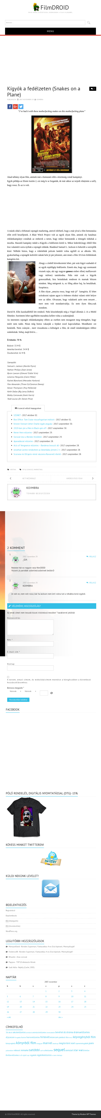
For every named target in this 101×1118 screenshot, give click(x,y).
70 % (24, 469)
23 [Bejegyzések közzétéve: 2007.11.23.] (59, 1007)
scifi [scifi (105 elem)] (41, 1051)
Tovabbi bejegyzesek (38, 493)
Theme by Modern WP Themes (84, 1114)
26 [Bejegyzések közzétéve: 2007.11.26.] (8, 1012)
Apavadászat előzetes (23, 441)
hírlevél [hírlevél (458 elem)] (45, 1037)
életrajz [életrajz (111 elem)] (59, 1055)
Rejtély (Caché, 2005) (26, 967)
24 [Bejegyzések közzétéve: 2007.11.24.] (72, 1007)
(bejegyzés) (12, 921)
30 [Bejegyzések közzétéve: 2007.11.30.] (59, 1012)
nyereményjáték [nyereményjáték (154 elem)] (82, 1043)
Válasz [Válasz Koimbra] (92, 583)
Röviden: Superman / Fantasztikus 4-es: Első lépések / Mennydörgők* (48, 946)
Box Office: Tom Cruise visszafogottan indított (34, 419)
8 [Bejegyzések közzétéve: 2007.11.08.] (45, 996)
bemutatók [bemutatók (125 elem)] (51, 1032)
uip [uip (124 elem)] (28, 1055)
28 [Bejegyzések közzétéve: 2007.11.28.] (34, 1012)
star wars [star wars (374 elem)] (79, 1050)
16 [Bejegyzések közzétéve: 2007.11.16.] (59, 1002)
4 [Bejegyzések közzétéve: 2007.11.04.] (84, 991)
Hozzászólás (13, 618)
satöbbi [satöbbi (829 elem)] (34, 1050)
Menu (50, 31)
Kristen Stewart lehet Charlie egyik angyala (33, 423)
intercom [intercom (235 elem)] (54, 1037)
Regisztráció (10, 910)
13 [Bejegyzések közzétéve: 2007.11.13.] (21, 1002)
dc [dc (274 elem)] (65, 1032)
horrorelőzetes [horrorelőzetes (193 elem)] (33, 1037)
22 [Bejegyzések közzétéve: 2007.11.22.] (46, 1007)
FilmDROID (50, 7)
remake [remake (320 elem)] (25, 1050)
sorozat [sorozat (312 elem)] (69, 1050)
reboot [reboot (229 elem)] (17, 1050)
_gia (25, 559)
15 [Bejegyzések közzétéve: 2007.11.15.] (46, 1002)
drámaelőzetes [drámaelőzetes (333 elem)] (82, 1032)
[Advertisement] (50, 56)
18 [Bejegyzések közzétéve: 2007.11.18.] (85, 1002)
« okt (9, 1017)
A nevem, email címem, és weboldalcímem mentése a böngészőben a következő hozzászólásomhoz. (49, 681)
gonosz (29, 469)
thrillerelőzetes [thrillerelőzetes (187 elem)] (12, 1055)
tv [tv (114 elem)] (20, 1055)
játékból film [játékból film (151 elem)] (64, 1037)
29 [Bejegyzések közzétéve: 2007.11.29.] (46, 1012)
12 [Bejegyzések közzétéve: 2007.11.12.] (8, 1002)
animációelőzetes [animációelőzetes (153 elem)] (39, 1032)
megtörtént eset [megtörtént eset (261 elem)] (67, 1043)
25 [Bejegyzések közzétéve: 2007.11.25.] (85, 1007)
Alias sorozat (22, 957)
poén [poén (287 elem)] (91, 1043)
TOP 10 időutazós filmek (25, 962)
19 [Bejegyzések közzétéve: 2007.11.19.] (8, 1007)
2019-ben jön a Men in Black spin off (30, 428)
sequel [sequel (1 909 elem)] (59, 1049)
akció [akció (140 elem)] (10, 1032)
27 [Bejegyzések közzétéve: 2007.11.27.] (21, 1012)
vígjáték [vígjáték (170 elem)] (33, 1055)
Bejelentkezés (11, 915)
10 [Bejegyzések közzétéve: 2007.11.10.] (72, 996)
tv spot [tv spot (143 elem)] (23, 1055)
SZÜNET (17, 415)
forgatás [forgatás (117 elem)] (18, 1037)
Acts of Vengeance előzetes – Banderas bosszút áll (36, 445)
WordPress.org (11, 931)
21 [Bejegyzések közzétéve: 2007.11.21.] (34, 1007)
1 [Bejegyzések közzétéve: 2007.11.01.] (45, 991)
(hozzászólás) (13, 926)
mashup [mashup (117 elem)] (55, 1043)
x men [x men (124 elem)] (54, 1055)
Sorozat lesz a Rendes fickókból (28, 437)
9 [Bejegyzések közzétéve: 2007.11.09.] (58, 996)
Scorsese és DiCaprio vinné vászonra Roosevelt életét (37, 454)
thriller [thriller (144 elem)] (86, 1050)
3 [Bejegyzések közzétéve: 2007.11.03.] (71, 991)
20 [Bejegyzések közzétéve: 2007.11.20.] (21, 1007)
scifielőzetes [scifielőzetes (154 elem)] (48, 1050)
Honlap (11, 664)
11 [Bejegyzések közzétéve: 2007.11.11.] (85, 996)
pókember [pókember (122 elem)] (9, 1050)
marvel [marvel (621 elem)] (47, 1043)
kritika (13, 469)
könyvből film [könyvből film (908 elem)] (26, 1043)
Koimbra (39, 99)
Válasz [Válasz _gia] (92, 556)
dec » (60, 1017)
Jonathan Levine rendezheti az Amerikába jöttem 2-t (37, 449)
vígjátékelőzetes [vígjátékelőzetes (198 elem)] (44, 1055)
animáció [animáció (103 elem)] (29, 1033)
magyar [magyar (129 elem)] (39, 1043)
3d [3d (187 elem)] (7, 1032)
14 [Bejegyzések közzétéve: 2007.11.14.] (34, 1002)
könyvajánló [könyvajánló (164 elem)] (11, 1043)
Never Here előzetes (23, 432)
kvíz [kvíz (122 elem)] (70, 1037)
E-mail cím (13, 652)
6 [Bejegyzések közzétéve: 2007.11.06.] (20, 996)
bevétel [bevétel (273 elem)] (59, 1032)
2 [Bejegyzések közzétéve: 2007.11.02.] (58, 991)
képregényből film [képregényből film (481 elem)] (84, 1037)
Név (10, 640)
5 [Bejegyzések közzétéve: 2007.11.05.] (7, 996)
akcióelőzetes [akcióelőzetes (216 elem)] (19, 1032)
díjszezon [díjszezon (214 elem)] (10, 1037)
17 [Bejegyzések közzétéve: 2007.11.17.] (72, 1002)
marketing (38, 469)
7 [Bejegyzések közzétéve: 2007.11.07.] (33, 996)
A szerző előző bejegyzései (28, 408)
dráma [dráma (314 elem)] (69, 1032)
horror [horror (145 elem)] (23, 1037)
